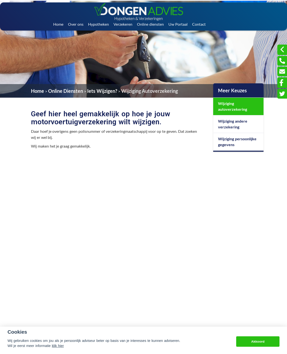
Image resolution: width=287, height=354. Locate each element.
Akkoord (257, 341)
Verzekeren (122, 24)
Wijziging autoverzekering (232, 106)
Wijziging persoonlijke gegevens (237, 141)
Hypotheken (98, 24)
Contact (199, 24)
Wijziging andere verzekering (232, 124)
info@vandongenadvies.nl (207, 313)
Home (58, 24)
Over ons (75, 24)
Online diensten (150, 24)
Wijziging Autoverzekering (149, 91)
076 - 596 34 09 (200, 306)
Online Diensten (65, 91)
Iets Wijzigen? (102, 91)
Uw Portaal (178, 24)
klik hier (58, 346)
